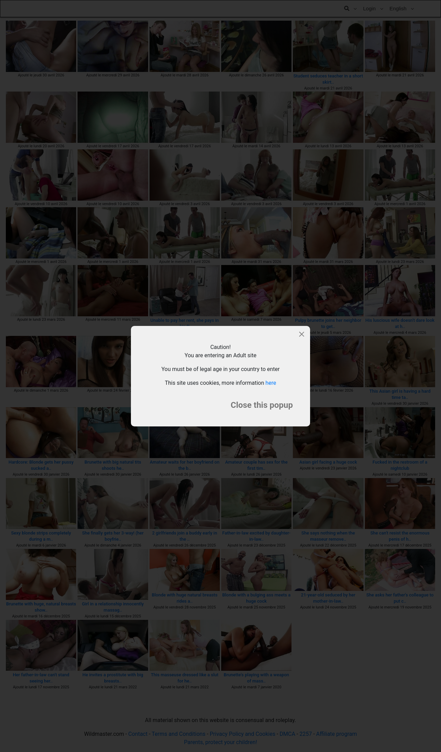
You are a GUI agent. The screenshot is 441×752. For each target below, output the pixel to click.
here (271, 383)
